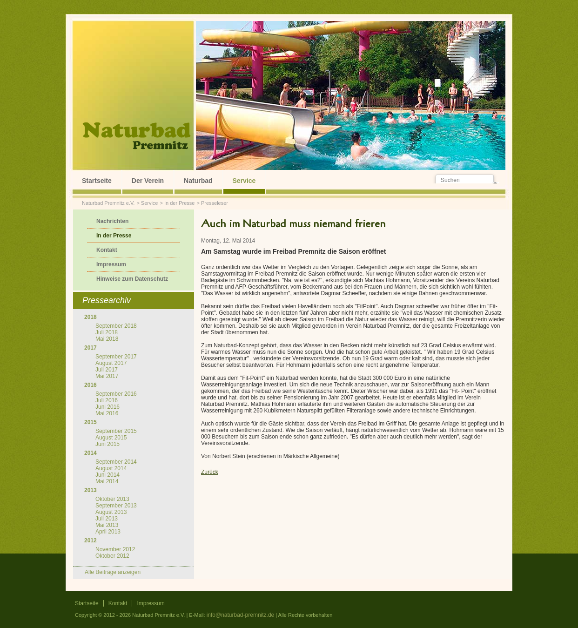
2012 (90, 540)
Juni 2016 (107, 407)
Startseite (97, 180)
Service (244, 180)
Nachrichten (112, 221)
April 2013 (108, 531)
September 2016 (116, 394)
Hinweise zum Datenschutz (132, 279)
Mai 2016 (106, 413)
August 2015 (111, 437)
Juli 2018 (106, 332)
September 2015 (116, 431)
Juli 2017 (106, 369)
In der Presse (179, 203)
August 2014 (111, 468)
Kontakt (106, 250)
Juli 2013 (106, 518)
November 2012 (115, 549)
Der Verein (148, 180)
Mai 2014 (106, 481)
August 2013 (111, 512)
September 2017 (116, 356)
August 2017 (111, 363)
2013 (90, 490)
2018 (90, 317)
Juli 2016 (106, 400)
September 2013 (116, 505)
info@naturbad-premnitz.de (241, 615)
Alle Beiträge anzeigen (113, 572)
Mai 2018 (106, 339)
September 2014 (116, 462)
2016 (90, 385)
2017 (90, 347)
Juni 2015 (107, 444)
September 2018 (116, 326)
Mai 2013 (106, 525)
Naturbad (198, 180)
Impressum (111, 264)
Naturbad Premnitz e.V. (108, 203)
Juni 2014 (107, 475)
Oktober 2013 (112, 499)
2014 (90, 453)
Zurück (209, 472)
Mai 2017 (106, 376)
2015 (90, 422)
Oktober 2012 (112, 556)
